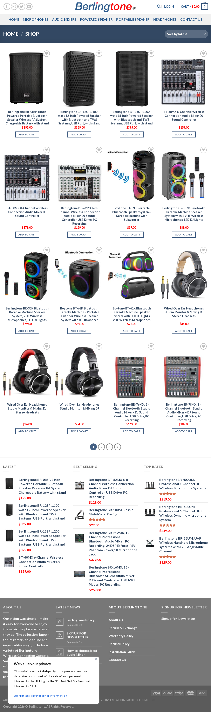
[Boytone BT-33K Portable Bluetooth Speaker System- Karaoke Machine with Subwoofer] (132, 175)
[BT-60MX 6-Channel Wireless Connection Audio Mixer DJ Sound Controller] (184, 78)
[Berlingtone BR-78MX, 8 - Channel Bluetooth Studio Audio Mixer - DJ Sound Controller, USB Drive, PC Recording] (184, 371)
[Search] (159, 6)
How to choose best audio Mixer (82, 652)
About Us (116, 620)
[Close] (96, 659)
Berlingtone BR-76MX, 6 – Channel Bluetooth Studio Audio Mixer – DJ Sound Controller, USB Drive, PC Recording (131, 412)
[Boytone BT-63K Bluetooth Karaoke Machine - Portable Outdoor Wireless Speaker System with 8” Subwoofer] (79, 275)
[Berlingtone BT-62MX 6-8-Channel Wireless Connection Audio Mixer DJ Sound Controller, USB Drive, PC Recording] (79, 175)
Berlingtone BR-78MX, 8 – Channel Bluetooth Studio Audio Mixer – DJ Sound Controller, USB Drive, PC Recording (183, 412)
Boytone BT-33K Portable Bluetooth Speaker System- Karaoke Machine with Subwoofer (131, 213)
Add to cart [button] (27, 134)
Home (14, 19)
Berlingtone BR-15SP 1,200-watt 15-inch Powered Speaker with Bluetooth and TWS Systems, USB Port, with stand (131, 117)
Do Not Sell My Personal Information (40, 695)
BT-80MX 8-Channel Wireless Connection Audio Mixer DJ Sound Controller (27, 211)
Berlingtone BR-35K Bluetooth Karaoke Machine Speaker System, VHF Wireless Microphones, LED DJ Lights (27, 314)
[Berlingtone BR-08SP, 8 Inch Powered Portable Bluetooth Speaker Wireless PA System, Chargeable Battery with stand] (27, 78)
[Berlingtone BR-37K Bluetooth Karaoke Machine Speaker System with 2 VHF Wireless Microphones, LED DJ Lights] (184, 175)
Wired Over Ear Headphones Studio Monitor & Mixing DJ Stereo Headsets (184, 312)
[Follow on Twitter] (21, 6)
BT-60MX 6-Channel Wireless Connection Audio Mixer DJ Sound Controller (183, 115)
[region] (53, 680)
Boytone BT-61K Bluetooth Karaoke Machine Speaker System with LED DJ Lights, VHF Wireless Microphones (132, 314)
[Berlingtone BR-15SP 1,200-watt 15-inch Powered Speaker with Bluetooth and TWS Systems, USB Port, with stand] (132, 78)
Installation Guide (122, 652)
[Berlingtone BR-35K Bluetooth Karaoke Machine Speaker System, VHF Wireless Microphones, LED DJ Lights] (27, 275)
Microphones (35, 19)
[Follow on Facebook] (7, 6)
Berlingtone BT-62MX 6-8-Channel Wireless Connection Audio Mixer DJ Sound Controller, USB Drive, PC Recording (79, 215)
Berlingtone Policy (81, 620)
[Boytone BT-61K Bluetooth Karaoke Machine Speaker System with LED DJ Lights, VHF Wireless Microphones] (132, 275)
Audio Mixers (64, 19)
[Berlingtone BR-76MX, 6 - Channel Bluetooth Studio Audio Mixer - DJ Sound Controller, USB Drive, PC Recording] (132, 371)
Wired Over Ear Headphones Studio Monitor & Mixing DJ (79, 406)
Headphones (165, 19)
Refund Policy (119, 644)
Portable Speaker (132, 19)
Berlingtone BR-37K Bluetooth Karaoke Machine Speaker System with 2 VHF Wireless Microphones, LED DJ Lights (183, 213)
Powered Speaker (96, 19)
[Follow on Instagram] (14, 6)
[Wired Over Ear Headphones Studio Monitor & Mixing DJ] (79, 371)
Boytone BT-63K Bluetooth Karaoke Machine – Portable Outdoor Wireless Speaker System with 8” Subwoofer (79, 314)
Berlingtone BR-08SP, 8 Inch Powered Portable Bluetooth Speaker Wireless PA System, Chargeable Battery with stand (27, 117)
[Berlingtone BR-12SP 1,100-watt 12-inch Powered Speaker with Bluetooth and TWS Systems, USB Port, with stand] (79, 78)
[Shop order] (186, 34)
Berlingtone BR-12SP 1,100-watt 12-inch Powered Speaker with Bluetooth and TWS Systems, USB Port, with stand (79, 117)
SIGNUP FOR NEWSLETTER (77, 635)
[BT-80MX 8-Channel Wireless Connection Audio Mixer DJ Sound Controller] (27, 175)
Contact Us (191, 19)
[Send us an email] (29, 6)
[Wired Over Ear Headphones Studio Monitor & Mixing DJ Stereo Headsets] (184, 275)
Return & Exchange (123, 628)
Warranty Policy (121, 636)
